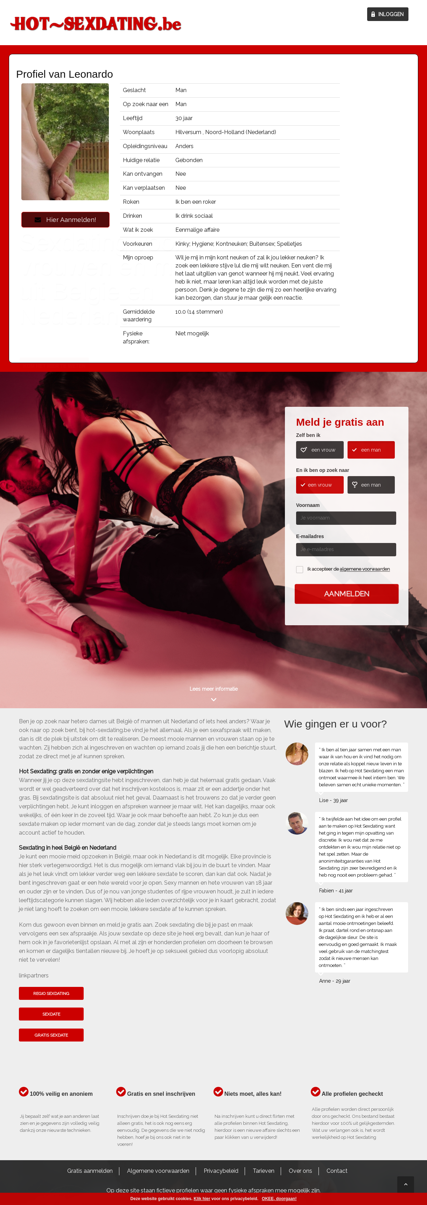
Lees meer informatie (214, 689)
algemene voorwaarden (365, 569)
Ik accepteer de (348, 569)
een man (371, 450)
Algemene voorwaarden (158, 1171)
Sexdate (51, 1014)
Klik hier (202, 1198)
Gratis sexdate (51, 1035)
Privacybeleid (221, 1171)
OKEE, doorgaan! (279, 1198)
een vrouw (323, 450)
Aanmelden (347, 594)
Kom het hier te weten (54, 536)
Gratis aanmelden (90, 1171)
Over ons (300, 1171)
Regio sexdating (51, 993)
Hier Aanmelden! (65, 219)
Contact (337, 1171)
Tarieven (263, 1171)
